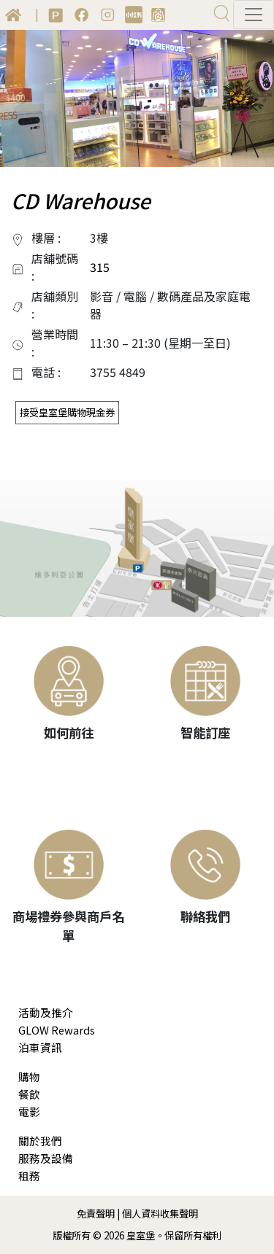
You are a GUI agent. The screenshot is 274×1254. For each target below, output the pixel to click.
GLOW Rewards (56, 1029)
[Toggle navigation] (253, 14)
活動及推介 (45, 1012)
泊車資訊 (40, 1047)
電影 (29, 1111)
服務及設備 (45, 1158)
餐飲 (29, 1094)
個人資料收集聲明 (160, 1213)
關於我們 (40, 1140)
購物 (29, 1076)
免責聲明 (96, 1213)
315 (100, 267)
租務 (29, 1175)
